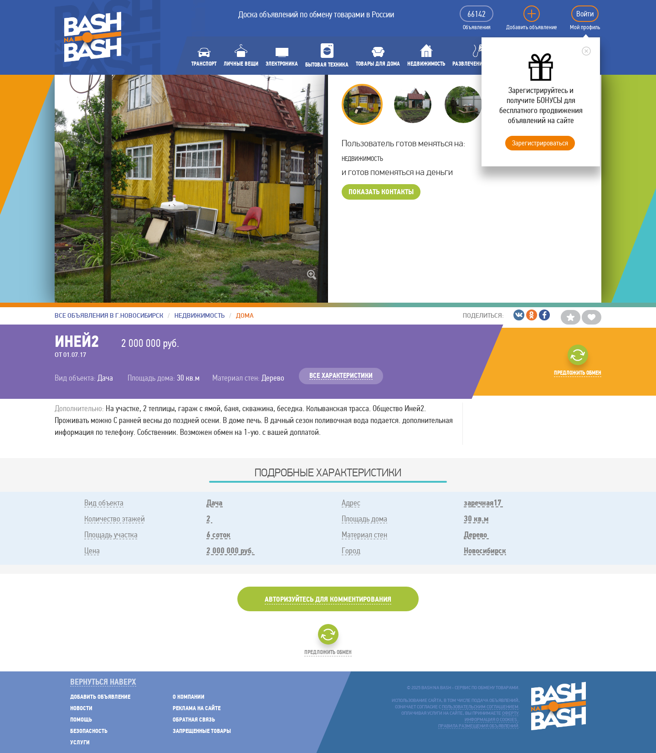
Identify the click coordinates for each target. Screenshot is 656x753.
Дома (245, 316)
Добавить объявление (531, 27)
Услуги (80, 742)
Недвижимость (199, 316)
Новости (81, 708)
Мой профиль (585, 27)
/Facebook (544, 314)
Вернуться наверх (103, 682)
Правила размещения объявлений (478, 726)
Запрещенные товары (202, 731)
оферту (510, 713)
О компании (189, 697)
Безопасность (89, 731)
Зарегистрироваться (540, 143)
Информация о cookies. (491, 719)
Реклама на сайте (196, 708)
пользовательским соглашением (480, 707)
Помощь (81, 720)
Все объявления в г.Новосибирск (109, 316)
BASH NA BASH (92, 37)
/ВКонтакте (518, 314)
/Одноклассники (531, 314)
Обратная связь (194, 720)
